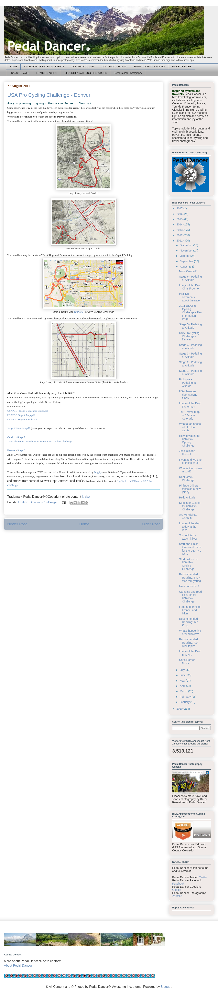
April (183, 685)
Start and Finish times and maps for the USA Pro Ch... (190, 548)
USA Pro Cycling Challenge (37, 502)
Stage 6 (78, 311)
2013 (180, 230)
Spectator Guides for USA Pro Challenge (189, 506)
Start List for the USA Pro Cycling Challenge (189, 564)
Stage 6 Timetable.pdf (18, 428)
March (184, 691)
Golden (11, 437)
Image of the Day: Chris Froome (190, 287)
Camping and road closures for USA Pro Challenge (190, 596)
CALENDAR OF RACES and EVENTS (44, 66)
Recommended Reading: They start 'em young (190, 578)
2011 (180, 240)
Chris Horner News (187, 661)
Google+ (177, 889)
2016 (180, 213)
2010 (180, 708)
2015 (180, 219)
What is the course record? (190, 470)
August (184, 266)
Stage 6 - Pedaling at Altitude (190, 278)
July (182, 669)
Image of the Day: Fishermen (190, 405)
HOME (13, 66)
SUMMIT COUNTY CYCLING (149, 66)
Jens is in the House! (187, 452)
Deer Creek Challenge (186, 478)
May (183, 680)
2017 (180, 208)
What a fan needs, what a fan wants (190, 427)
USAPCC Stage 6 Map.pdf (21, 415)
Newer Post (17, 524)
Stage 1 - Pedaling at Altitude (190, 372)
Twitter (203, 877)
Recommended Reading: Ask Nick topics (188, 643)
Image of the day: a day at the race (189, 527)
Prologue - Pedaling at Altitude (187, 383)
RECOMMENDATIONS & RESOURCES (85, 73)
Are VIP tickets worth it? (188, 516)
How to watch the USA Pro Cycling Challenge (189, 440)
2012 (180, 235)
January (185, 702)
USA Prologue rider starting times (188, 395)
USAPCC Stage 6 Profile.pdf (22, 419)
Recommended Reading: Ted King (188, 622)
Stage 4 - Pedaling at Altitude (190, 346)
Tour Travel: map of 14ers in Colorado (189, 415)
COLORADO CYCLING (114, 66)
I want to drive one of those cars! (190, 461)
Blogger (166, 986)
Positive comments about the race (189, 297)
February (185, 696)
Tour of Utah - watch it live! (188, 537)
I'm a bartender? (189, 586)
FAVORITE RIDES (181, 66)
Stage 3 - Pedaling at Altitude (190, 355)
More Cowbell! (188, 271)
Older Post (151, 524)
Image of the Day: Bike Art (190, 653)
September (187, 261)
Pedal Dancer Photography (128, 73)
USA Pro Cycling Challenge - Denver (189, 336)
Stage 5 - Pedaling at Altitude (190, 326)
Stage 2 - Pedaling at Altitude (190, 364)
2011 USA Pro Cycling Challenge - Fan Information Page (190, 312)
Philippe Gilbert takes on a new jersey (190, 489)
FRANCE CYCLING (46, 73)
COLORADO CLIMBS (83, 66)
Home (84, 524)
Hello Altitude (187, 497)
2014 (180, 224)
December (186, 245)
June (183, 675)
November (186, 250)
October (185, 255)
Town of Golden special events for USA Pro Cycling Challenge (40, 441)
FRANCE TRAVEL (19, 73)
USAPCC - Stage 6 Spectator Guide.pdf (27, 410)
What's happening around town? (190, 632)
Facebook (178, 883)
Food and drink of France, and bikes (190, 610)
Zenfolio (177, 896)
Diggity (98, 472)
